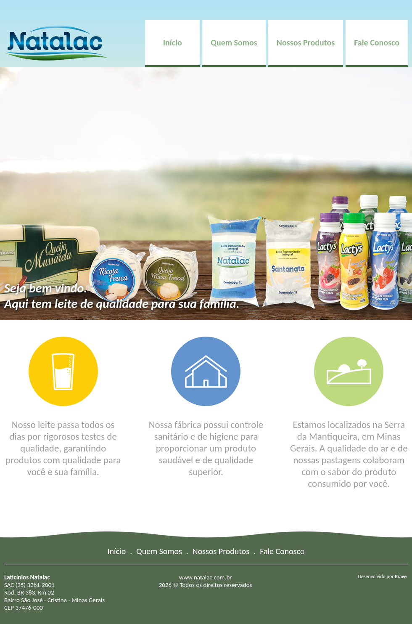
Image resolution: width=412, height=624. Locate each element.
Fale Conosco (376, 42)
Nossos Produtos (306, 42)
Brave (401, 576)
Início (172, 42)
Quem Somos (234, 42)
